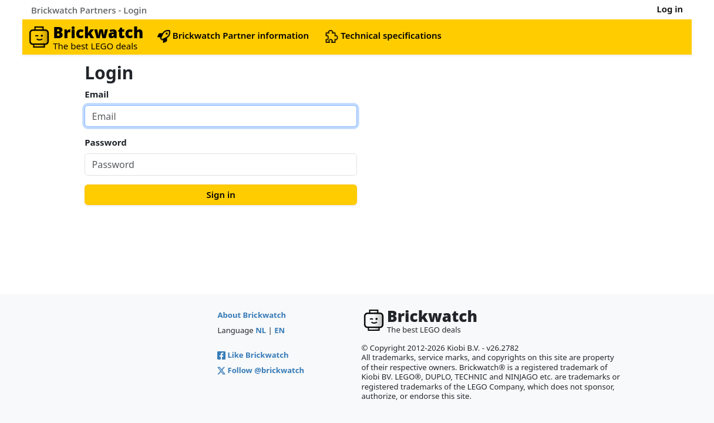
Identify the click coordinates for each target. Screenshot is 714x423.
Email (97, 94)
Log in (669, 9)
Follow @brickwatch (260, 370)
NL (260, 330)
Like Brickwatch (252, 355)
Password (105, 142)
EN (279, 330)
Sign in (221, 194)
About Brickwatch (251, 315)
